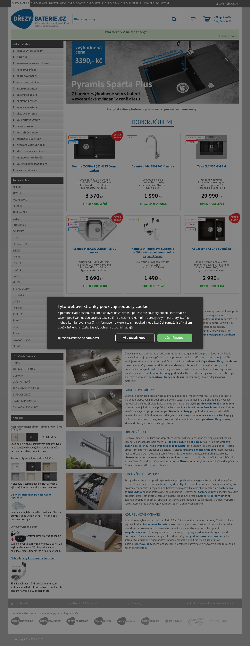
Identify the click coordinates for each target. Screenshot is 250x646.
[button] (78, 338)
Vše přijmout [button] (175, 338)
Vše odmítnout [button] (135, 338)
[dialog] (125, 323)
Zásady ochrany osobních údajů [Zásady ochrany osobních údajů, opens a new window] (111, 327)
